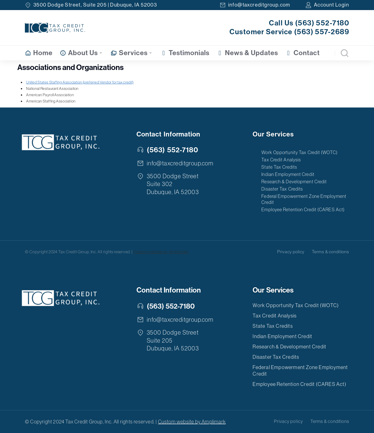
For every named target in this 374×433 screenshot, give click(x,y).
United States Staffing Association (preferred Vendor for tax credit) (80, 82)
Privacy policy (291, 251)
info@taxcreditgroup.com (259, 5)
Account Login (331, 5)
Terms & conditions (330, 251)
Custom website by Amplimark (161, 251)
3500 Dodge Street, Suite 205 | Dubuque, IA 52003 (95, 5)
